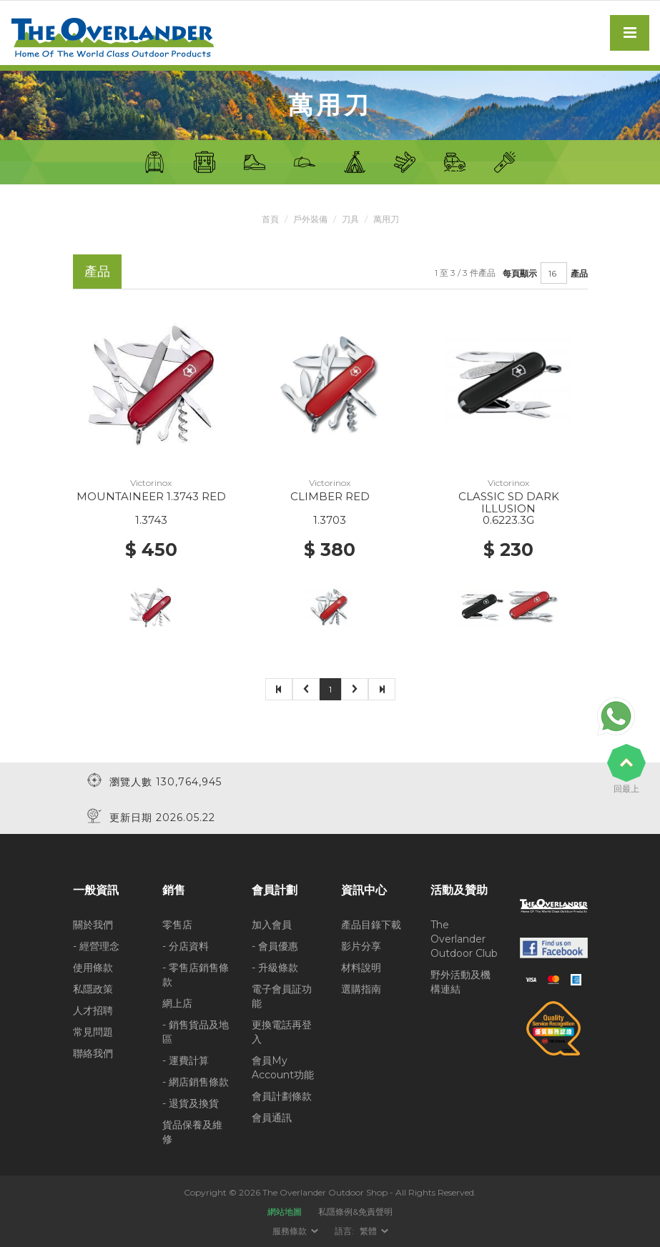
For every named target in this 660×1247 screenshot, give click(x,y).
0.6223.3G (508, 520)
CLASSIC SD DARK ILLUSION (508, 502)
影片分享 (361, 945)
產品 (579, 272)
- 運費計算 (185, 1059)
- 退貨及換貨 (190, 1102)
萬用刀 (386, 219)
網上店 (177, 1002)
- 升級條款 (275, 966)
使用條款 (93, 966)
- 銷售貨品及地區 (195, 1031)
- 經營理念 (96, 945)
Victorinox (151, 482)
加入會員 (272, 924)
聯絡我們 (93, 1052)
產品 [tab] (97, 271)
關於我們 (93, 924)
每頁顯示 (520, 272)
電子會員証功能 (282, 995)
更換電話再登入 (282, 1031)
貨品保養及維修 (192, 1131)
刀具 (350, 219)
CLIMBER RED (330, 496)
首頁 (270, 219)
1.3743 (151, 520)
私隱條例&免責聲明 (355, 1211)
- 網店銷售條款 (195, 1081)
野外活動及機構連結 (460, 981)
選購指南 (361, 988)
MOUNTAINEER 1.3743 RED (151, 496)
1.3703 (329, 520)
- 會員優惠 (275, 945)
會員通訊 (272, 1117)
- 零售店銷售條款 (195, 974)
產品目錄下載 (371, 924)
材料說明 (361, 966)
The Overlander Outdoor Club (464, 938)
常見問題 (93, 1031)
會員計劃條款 (282, 1095)
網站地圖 (284, 1211)
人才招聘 (93, 1009)
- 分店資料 (185, 945)
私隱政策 (93, 988)
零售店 (177, 924)
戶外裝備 (310, 219)
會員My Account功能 (283, 1066)
